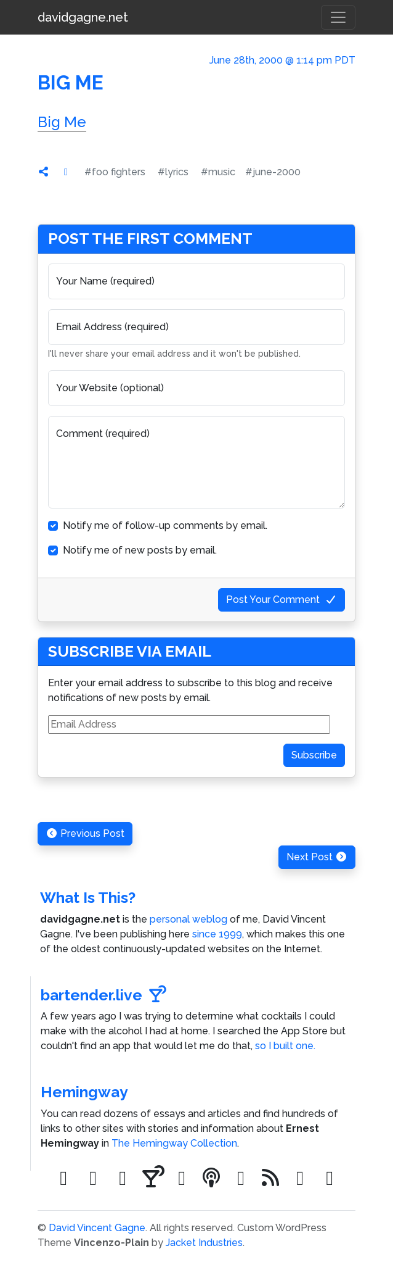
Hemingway (84, 1092)
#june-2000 (273, 172)
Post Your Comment (281, 599)
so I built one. (285, 1046)
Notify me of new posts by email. (140, 550)
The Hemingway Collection (174, 1143)
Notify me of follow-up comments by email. (165, 525)
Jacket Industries (204, 1242)
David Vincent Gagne (97, 1228)
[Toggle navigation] (338, 17)
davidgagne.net (83, 17)
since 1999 (217, 934)
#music (218, 172)
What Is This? (88, 898)
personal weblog (188, 919)
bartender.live (103, 995)
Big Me (62, 122)
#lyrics (173, 172)
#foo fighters (114, 172)
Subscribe (314, 755)
